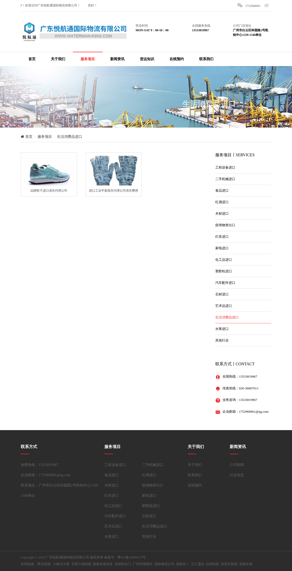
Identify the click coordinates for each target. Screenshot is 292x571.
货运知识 (147, 59)
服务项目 (88, 59)
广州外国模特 (143, 564)
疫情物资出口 (225, 225)
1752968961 (253, 6)
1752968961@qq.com (254, 411)
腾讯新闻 (44, 564)
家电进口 (222, 248)
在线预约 (177, 59)
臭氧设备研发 (103, 564)
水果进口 (222, 329)
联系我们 (206, 59)
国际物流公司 (164, 564)
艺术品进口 (223, 306)
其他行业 (222, 340)
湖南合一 (182, 564)
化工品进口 (223, 260)
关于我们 (58, 59)
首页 (32, 59)
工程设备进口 (225, 167)
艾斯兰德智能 (81, 564)
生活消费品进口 (209, 103)
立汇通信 (197, 564)
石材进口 (222, 294)
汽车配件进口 (225, 283)
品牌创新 (212, 564)
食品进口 (222, 190)
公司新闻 (237, 465)
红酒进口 (222, 202)
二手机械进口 (225, 179)
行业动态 (237, 475)
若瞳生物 (245, 564)
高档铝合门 (123, 564)
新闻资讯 (117, 59)
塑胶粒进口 (223, 271)
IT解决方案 (61, 564)
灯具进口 (222, 236)
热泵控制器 (229, 564)
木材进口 (222, 213)
